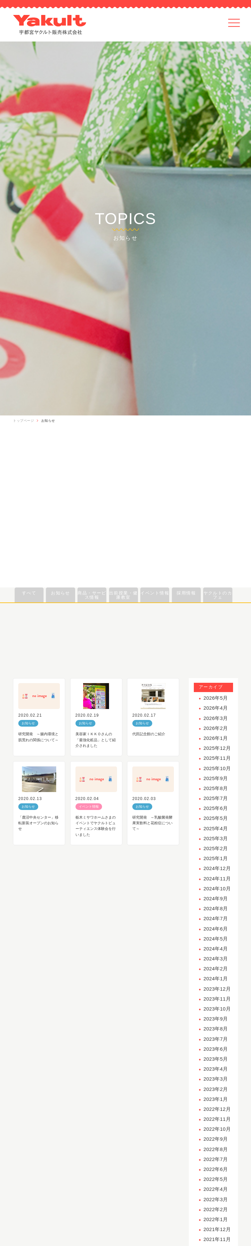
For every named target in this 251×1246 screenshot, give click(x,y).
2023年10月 (217, 1009)
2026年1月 (215, 738)
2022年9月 (215, 1139)
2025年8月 (215, 788)
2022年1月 (215, 1219)
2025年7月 (215, 798)
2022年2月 (215, 1209)
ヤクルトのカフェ (217, 595)
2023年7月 (215, 1039)
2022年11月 (217, 1119)
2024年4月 (215, 948)
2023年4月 (215, 1069)
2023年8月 (215, 1028)
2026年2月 (215, 728)
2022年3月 (215, 1199)
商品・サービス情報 (91, 595)
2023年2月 (215, 1089)
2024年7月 (215, 918)
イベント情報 (154, 592)
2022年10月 (217, 1129)
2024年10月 (217, 888)
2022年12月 (217, 1109)
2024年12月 (217, 868)
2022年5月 (215, 1179)
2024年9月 (215, 898)
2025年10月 (217, 768)
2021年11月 (217, 1239)
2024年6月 (215, 929)
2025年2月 (215, 848)
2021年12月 (217, 1229)
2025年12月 (217, 748)
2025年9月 (215, 778)
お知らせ (48, 420)
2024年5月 (215, 938)
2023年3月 (215, 1079)
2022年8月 (215, 1149)
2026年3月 (215, 718)
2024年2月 (215, 968)
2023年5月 (215, 1059)
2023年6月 (215, 1049)
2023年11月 (217, 999)
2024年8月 (215, 908)
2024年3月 (215, 958)
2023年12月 (217, 989)
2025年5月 (215, 818)
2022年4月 (215, 1189)
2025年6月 (215, 808)
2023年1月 (215, 1099)
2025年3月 (215, 838)
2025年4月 (215, 828)
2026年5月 (215, 698)
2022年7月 (215, 1159)
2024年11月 (217, 878)
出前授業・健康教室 (123, 595)
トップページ (23, 420)
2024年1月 (215, 978)
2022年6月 (215, 1169)
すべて (29, 592)
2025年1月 (215, 858)
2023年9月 (215, 1019)
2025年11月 (217, 758)
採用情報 (186, 592)
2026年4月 (215, 708)
